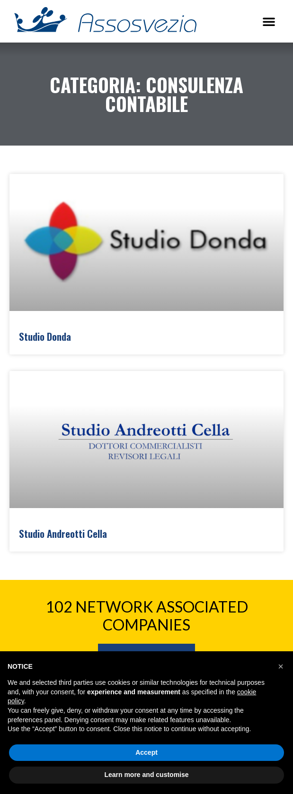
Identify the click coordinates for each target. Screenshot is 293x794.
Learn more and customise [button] (146, 774)
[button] (269, 21)
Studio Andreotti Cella (63, 533)
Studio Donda (45, 336)
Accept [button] (146, 752)
